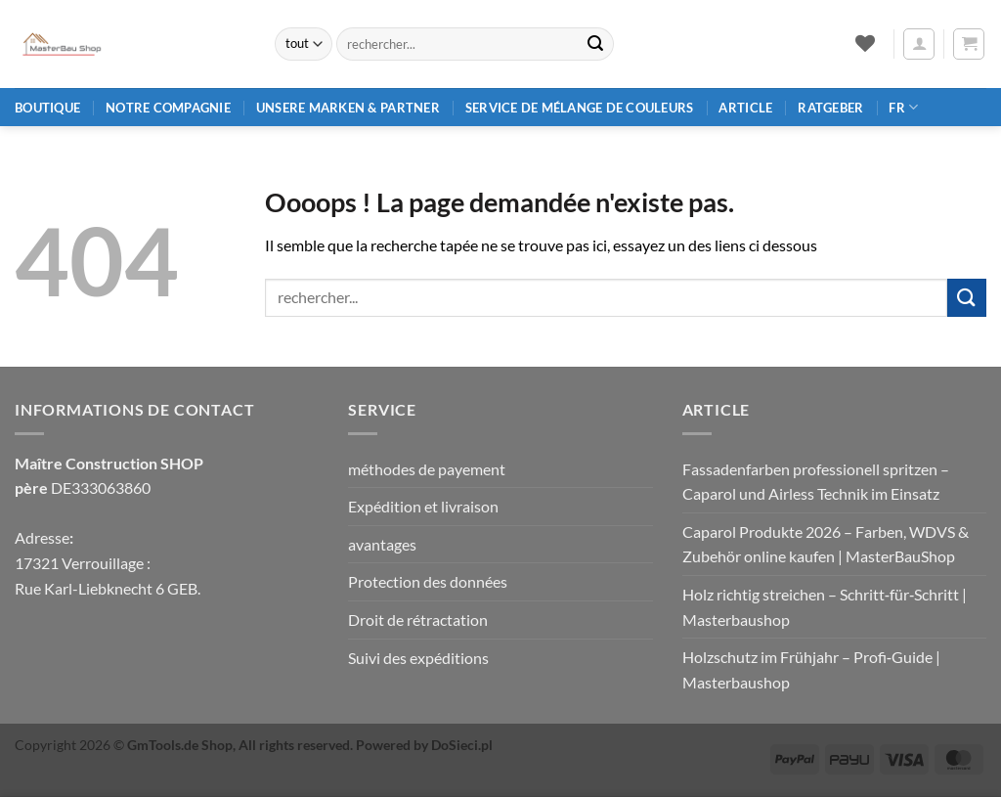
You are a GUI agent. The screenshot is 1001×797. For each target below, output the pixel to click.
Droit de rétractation (418, 619)
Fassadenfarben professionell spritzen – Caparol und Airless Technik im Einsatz (815, 482)
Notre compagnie (168, 107)
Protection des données (427, 581)
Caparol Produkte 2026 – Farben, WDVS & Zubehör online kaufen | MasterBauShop (825, 544)
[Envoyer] (595, 44)
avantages (382, 544)
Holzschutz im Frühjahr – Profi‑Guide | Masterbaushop (811, 669)
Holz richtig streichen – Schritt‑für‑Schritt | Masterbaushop (825, 607)
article (745, 107)
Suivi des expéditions (418, 657)
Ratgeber (830, 107)
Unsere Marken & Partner (348, 107)
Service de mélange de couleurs (579, 107)
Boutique (47, 107)
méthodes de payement (426, 469)
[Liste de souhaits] (865, 43)
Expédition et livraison (423, 506)
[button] (919, 44)
